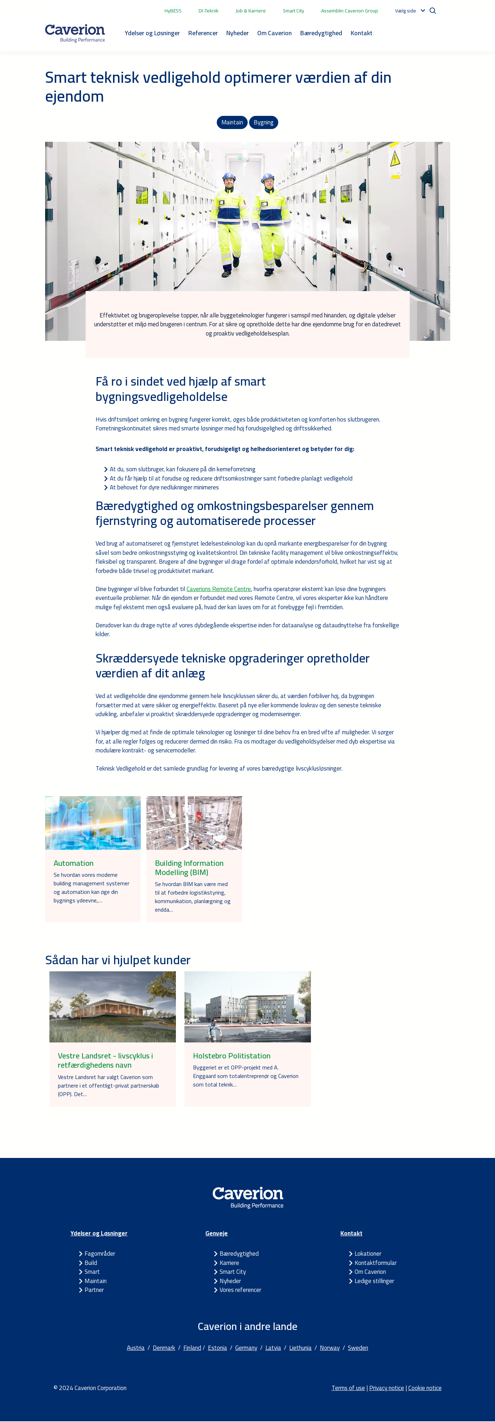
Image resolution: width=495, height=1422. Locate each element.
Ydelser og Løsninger (152, 33)
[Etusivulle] (75, 33)
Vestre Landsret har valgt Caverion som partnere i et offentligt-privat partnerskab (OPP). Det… (108, 1086)
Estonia (217, 1348)
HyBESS (173, 10)
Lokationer (368, 1254)
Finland (192, 1348)
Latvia (273, 1348)
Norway (330, 1348)
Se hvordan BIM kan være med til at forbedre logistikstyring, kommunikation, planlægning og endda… (193, 897)
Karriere (229, 1263)
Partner (94, 1290)
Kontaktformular (376, 1263)
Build (91, 1263)
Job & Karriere (251, 10)
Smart (92, 1272)
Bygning (264, 122)
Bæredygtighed (321, 33)
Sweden (358, 1348)
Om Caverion (274, 33)
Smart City (293, 10)
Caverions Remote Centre (219, 589)
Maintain (232, 122)
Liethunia (300, 1348)
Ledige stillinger (374, 1281)
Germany (246, 1348)
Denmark (164, 1348)
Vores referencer (240, 1290)
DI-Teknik (209, 10)
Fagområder (100, 1254)
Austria (136, 1348)
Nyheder (237, 33)
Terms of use (348, 1388)
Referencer (203, 33)
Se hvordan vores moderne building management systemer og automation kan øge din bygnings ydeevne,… (91, 888)
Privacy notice (386, 1388)
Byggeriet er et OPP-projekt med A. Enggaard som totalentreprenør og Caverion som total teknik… (245, 1077)
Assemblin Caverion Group (349, 10)
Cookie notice (425, 1388)
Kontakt (361, 33)
